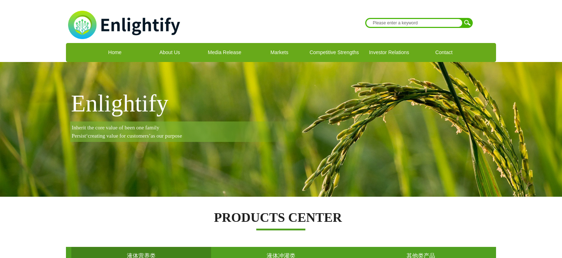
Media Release (224, 52)
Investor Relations (389, 52)
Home (115, 52)
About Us (169, 52)
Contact (443, 52)
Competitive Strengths (334, 52)
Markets (280, 52)
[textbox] (414, 23)
